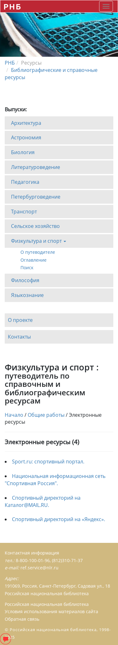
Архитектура (26, 122)
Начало (14, 414)
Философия (25, 279)
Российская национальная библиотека (47, 604)
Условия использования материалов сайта (51, 611)
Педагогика (25, 181)
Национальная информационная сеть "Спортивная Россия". (55, 480)
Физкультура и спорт (38, 242)
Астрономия (26, 137)
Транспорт (24, 211)
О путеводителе (37, 252)
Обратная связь (22, 619)
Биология (23, 152)
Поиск (26, 267)
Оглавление (33, 260)
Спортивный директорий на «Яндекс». (58, 519)
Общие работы (46, 414)
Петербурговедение (35, 196)
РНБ (12, 6)
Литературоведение (35, 167)
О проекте (20, 320)
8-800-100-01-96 (33, 560)
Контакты (19, 336)
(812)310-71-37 (67, 560)
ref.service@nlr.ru (39, 568)
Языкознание (27, 294)
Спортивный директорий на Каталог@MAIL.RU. (43, 501)
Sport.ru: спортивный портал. (48, 461)
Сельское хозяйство (35, 226)
